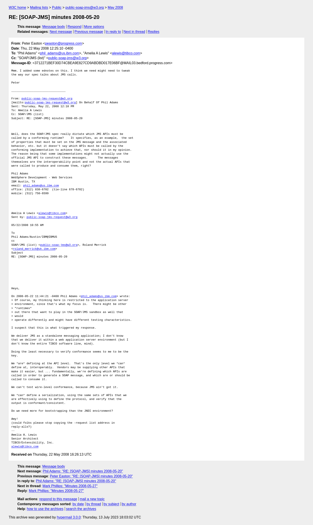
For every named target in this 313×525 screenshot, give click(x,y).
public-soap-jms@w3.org (84, 7)
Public (57, 7)
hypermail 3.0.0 (68, 517)
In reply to (113, 31)
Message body (53, 26)
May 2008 (115, 7)
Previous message (89, 31)
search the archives (81, 509)
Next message (61, 31)
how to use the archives (45, 509)
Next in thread (134, 31)
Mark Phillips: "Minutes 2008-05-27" (70, 486)
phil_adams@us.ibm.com (59, 53)
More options (94, 26)
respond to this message (58, 499)
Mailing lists (39, 7)
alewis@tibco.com (126, 53)
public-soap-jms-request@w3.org (47, 99)
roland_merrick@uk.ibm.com (34, 249)
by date (78, 504)
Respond (75, 26)
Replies (153, 31)
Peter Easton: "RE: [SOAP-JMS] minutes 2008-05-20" (91, 476)
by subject (111, 504)
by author (129, 504)
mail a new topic (92, 499)
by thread (94, 504)
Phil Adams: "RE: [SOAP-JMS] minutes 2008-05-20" (83, 471)
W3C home (17, 7)
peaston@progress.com (63, 43)
